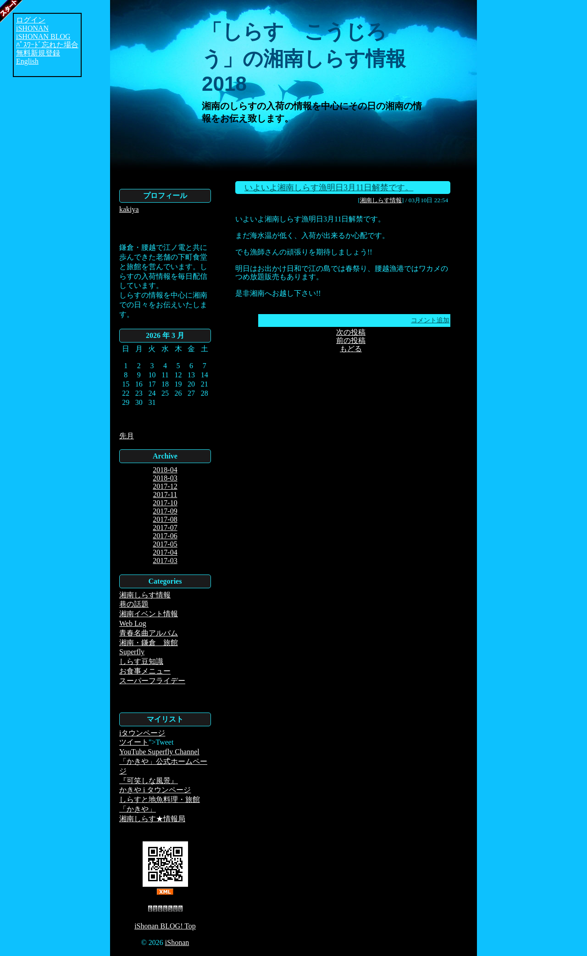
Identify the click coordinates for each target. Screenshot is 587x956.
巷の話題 (134, 604)
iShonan (177, 942)
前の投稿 (350, 340)
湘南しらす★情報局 (152, 819)
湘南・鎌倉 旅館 (148, 643)
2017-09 (165, 511)
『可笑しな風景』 (148, 781)
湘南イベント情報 (148, 614)
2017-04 (165, 552)
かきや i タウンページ (155, 790)
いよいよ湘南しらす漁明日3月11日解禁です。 (328, 187)
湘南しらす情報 (145, 595)
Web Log (132, 623)
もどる (351, 349)
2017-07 (165, 527)
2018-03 (165, 478)
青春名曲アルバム (148, 633)
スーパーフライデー (152, 681)
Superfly (131, 652)
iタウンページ (142, 733)
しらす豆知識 (141, 661)
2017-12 (165, 486)
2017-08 (165, 519)
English (27, 61)
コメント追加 (430, 320)
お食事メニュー (145, 671)
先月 (126, 436)
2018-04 (165, 470)
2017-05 (165, 544)
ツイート (134, 742)
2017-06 (165, 536)
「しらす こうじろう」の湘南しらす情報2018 (304, 57)
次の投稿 (350, 332)
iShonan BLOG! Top (165, 926)
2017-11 (165, 494)
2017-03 (165, 560)
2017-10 (165, 503)
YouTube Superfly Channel (159, 752)
